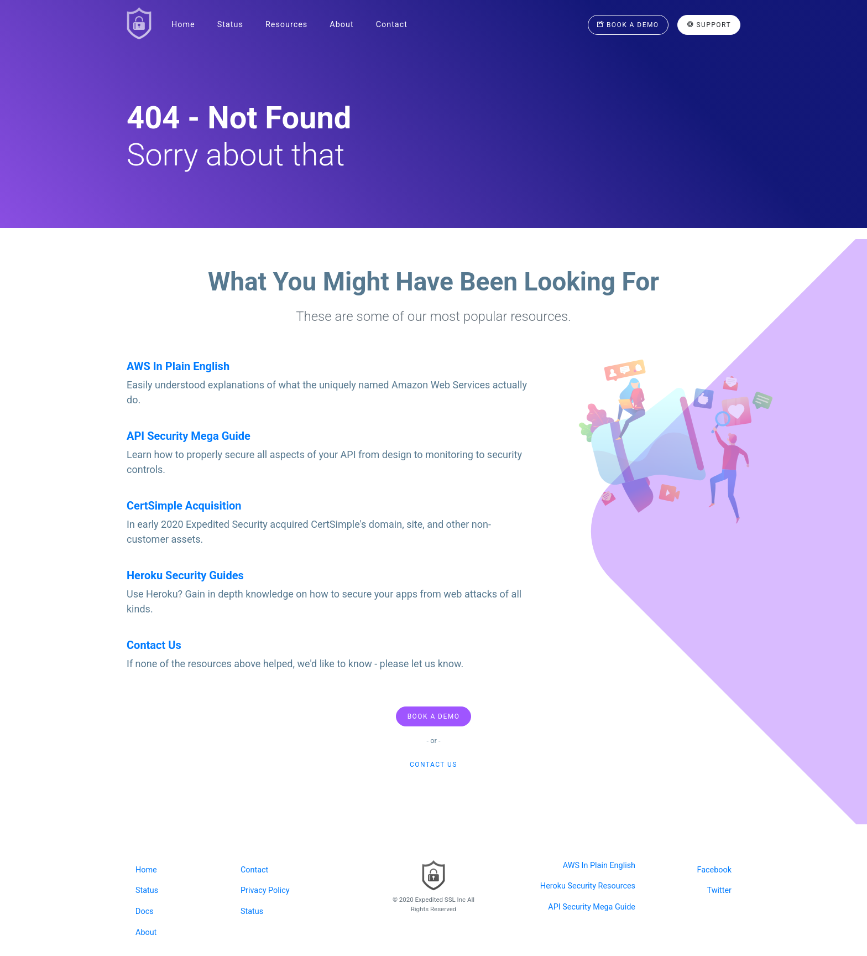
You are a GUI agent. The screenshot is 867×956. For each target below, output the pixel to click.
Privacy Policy (265, 890)
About (341, 24)
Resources (286, 24)
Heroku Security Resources (587, 886)
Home (183, 24)
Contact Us (154, 645)
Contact (392, 24)
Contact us (433, 764)
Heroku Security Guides (185, 575)
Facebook (714, 870)
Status (230, 24)
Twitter (719, 890)
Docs (144, 911)
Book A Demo (434, 716)
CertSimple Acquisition (184, 505)
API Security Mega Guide (188, 436)
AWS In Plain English (178, 366)
